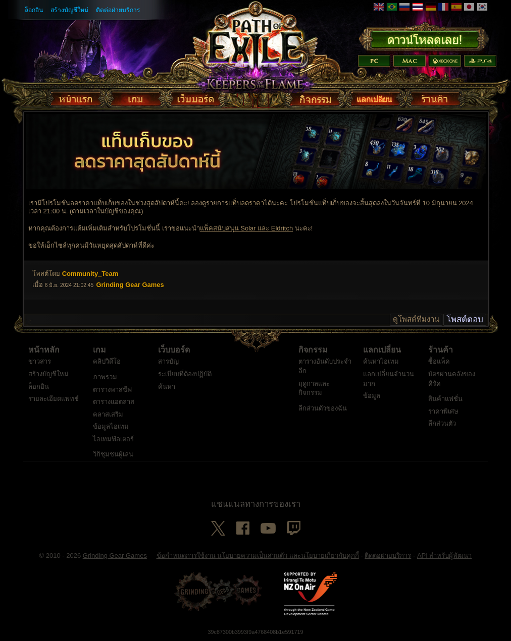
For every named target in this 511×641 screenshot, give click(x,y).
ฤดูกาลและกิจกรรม (314, 388)
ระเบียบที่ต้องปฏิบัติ (185, 374)
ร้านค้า (440, 350)
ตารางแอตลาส (113, 401)
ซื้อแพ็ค (439, 361)
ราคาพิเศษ (443, 411)
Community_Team (90, 273)
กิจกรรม (313, 350)
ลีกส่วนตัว (442, 423)
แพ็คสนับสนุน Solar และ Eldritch (246, 228)
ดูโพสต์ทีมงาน (416, 319)
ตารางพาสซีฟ (112, 389)
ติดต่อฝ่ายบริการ (118, 10)
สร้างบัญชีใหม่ (69, 10)
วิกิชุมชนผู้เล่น (113, 454)
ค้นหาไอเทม (381, 361)
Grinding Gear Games (115, 555)
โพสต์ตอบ (464, 319)
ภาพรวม (105, 377)
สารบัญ (168, 361)
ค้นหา (166, 386)
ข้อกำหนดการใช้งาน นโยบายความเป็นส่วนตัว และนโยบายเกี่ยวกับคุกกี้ (258, 555)
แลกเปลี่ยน (382, 350)
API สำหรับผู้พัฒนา (444, 555)
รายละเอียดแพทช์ (53, 398)
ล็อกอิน (34, 10)
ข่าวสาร (39, 361)
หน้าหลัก (44, 350)
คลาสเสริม (108, 414)
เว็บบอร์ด (174, 350)
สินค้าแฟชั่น (445, 398)
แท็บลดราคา (246, 203)
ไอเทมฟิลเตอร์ (113, 439)
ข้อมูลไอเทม (111, 426)
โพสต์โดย (46, 273)
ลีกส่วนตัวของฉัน (322, 408)
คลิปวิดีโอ (107, 361)
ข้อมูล (371, 395)
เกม (99, 350)
